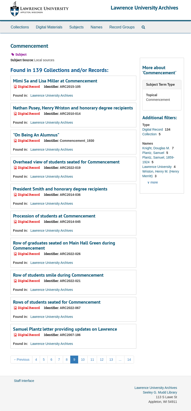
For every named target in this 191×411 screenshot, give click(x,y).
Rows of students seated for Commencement (57, 302)
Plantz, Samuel (153, 153)
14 (129, 359)
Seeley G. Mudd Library (160, 392)
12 (102, 359)
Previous (21, 359)
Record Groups (122, 27)
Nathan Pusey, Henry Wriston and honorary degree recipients (73, 108)
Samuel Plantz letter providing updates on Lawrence (65, 329)
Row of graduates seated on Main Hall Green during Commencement (64, 245)
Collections (20, 27)
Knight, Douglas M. (156, 148)
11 (92, 359)
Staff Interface (24, 381)
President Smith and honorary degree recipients (60, 189)
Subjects (76, 27)
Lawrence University (157, 167)
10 (83, 359)
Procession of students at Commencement (54, 216)
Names (96, 27)
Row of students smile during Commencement (58, 275)
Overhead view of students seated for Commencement (66, 162)
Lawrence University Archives (144, 7)
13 (111, 359)
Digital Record (153, 129)
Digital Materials (49, 27)
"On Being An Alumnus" (36, 135)
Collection (149, 134)
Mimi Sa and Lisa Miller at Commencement (55, 81)
